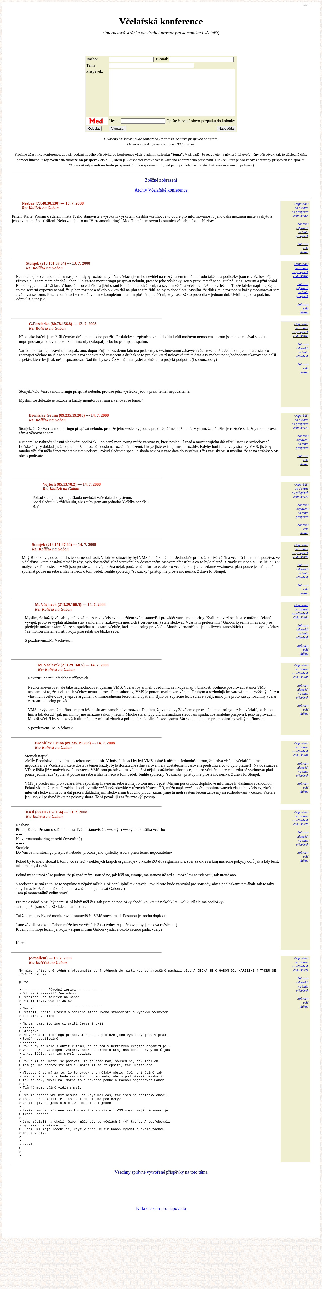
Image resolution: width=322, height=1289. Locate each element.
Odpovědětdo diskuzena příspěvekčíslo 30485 (300, 680)
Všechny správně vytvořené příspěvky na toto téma (161, 1219)
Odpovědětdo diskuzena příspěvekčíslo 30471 (300, 973)
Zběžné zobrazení (161, 189)
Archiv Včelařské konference (161, 199)
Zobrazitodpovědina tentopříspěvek (302, 239)
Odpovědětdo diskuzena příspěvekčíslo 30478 (300, 560)
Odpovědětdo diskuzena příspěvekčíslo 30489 (300, 758)
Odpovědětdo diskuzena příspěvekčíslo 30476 (300, 431)
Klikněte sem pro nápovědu (161, 1255)
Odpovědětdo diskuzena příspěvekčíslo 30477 (300, 500)
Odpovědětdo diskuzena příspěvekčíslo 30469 (300, 339)
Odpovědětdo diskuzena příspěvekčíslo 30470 (300, 827)
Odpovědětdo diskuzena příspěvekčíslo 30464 (300, 219)
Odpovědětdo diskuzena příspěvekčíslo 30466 (300, 279)
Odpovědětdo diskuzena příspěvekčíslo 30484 (300, 620)
